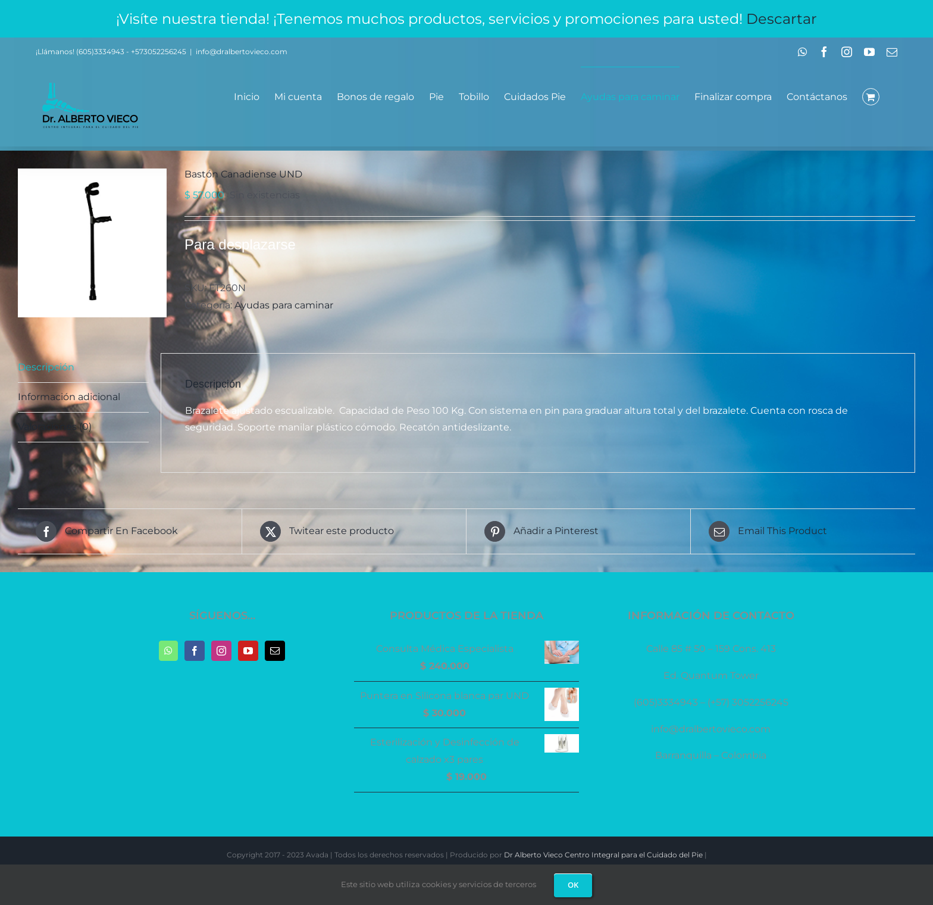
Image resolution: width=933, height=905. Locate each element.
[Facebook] (194, 651)
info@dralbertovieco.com (241, 51)
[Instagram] (221, 651)
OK (573, 884)
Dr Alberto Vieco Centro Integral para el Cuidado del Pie (603, 854)
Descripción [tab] (46, 367)
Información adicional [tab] (69, 396)
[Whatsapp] (168, 651)
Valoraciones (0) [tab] (55, 426)
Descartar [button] (781, 18)
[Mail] (275, 651)
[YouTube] (248, 651)
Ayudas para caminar (283, 305)
